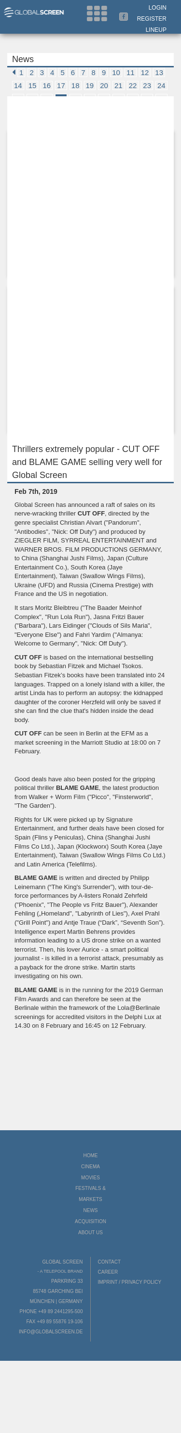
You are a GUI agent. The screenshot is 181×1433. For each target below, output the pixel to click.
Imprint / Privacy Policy (130, 1282)
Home (91, 1155)
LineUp (156, 29)
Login (158, 7)
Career (108, 1272)
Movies (90, 1177)
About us (90, 1232)
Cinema (90, 1166)
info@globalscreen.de (51, 1331)
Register (152, 18)
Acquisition (90, 1221)
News (91, 1210)
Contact (109, 1262)
